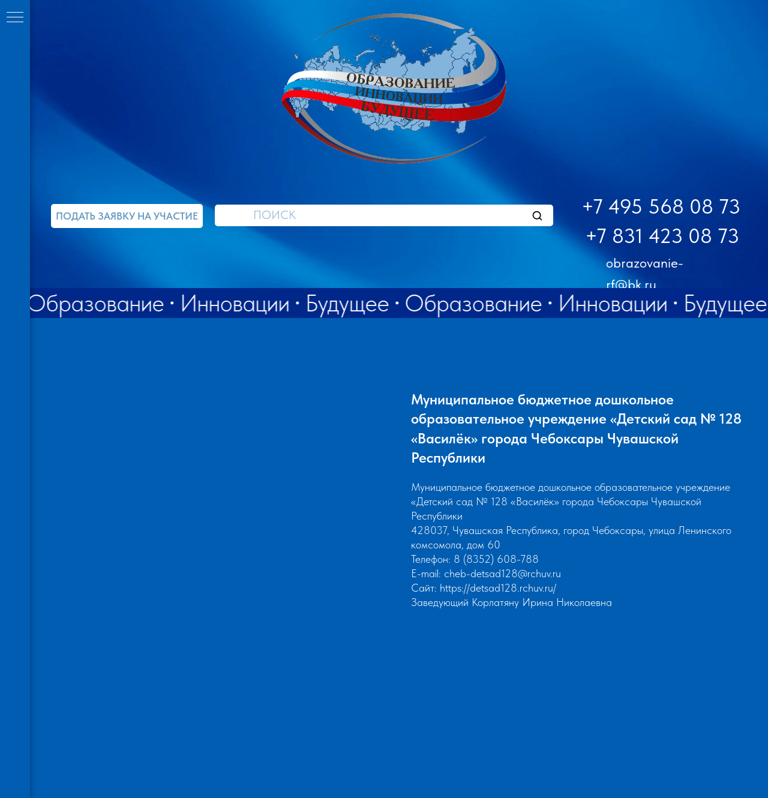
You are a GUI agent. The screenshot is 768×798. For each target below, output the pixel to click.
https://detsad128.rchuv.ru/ (498, 587)
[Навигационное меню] (15, 18)
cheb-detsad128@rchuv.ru (502, 573)
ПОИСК (274, 215)
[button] (127, 216)
